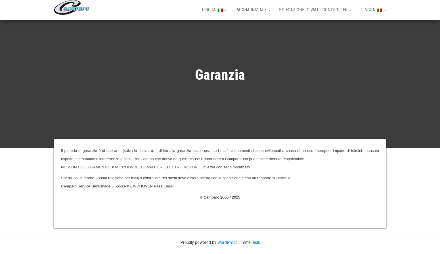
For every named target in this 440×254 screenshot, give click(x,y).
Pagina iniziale (253, 10)
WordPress (227, 242)
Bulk (256, 242)
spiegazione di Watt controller (315, 10)
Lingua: (214, 10)
